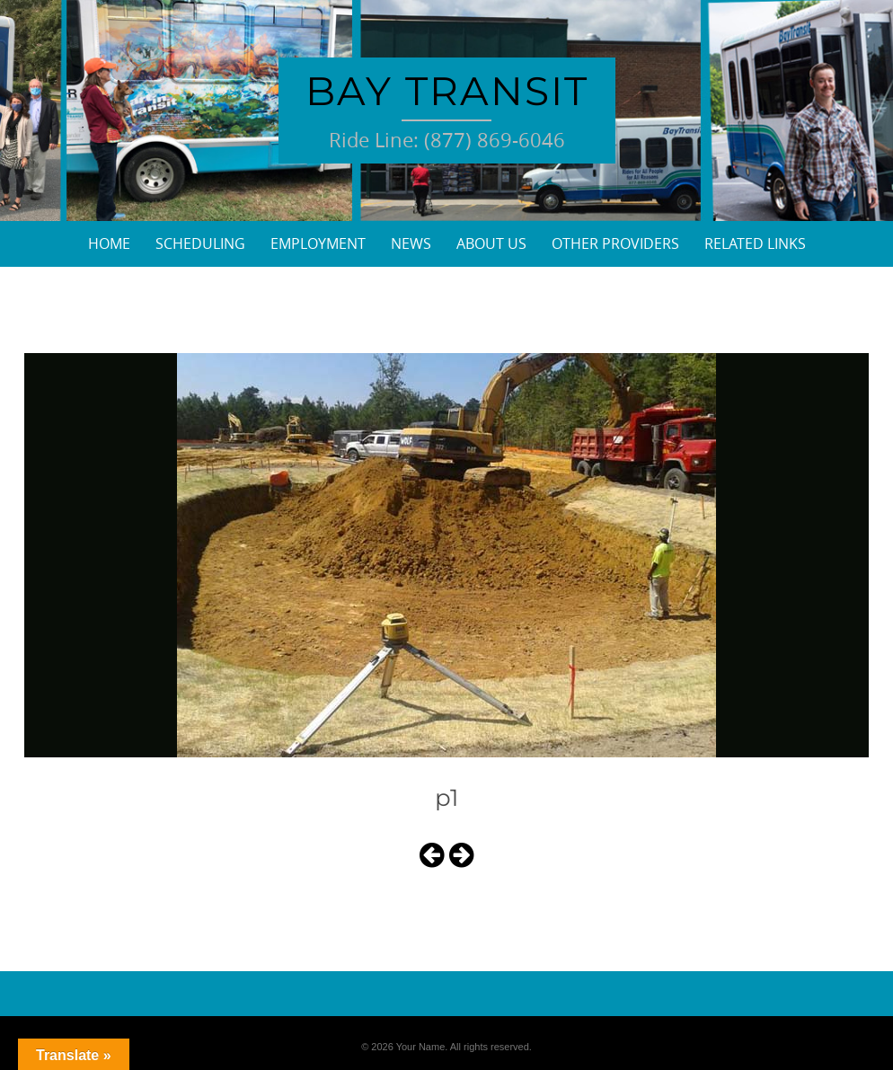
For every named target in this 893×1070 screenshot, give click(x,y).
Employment (318, 243)
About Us (491, 243)
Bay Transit (446, 90)
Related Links (755, 243)
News (411, 243)
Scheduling (200, 243)
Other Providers (615, 243)
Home (109, 243)
